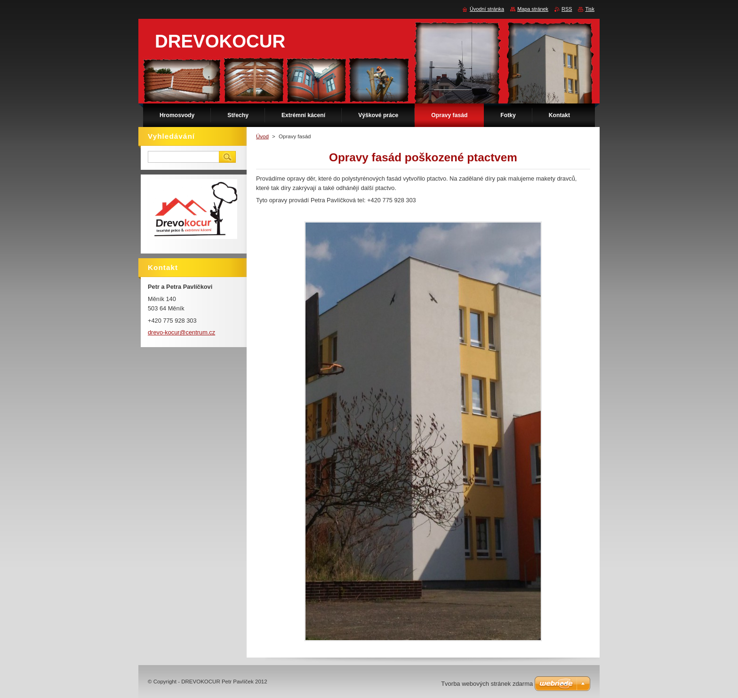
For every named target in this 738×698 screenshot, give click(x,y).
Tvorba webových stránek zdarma (487, 683)
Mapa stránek (532, 9)
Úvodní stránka (487, 9)
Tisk (589, 9)
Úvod (262, 136)
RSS (567, 9)
